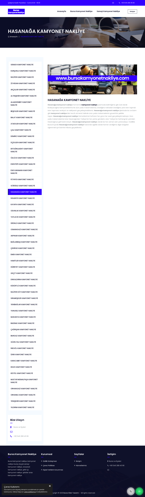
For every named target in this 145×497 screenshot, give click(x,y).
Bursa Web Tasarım (71, 493)
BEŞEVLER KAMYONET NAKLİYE (23, 111)
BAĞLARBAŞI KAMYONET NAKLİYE (24, 242)
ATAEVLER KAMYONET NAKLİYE (23, 124)
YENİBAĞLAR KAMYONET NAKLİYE (24, 304)
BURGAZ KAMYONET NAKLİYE (22, 336)
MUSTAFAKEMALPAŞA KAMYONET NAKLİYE (24, 381)
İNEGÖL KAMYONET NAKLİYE (22, 348)
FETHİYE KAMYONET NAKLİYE (22, 179)
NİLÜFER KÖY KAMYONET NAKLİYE (24, 292)
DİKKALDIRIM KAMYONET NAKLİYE (24, 279)
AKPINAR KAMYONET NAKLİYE (22, 236)
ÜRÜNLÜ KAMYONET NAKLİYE (22, 223)
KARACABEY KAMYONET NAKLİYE (24, 361)
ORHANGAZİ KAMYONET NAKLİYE (24, 388)
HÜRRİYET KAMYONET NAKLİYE (23, 267)
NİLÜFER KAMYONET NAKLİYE (22, 77)
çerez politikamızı (30, 492)
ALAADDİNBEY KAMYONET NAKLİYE (21, 103)
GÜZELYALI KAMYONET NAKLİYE (23, 342)
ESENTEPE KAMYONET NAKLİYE (23, 164)
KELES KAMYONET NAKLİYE (21, 367)
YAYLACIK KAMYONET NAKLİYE (23, 217)
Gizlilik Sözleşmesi (50, 461)
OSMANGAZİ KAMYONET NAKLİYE (24, 229)
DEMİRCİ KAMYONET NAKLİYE (22, 136)
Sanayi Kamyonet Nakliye (108, 11)
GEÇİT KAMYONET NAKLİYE (22, 273)
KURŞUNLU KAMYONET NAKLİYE (23, 71)
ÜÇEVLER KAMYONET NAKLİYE (23, 142)
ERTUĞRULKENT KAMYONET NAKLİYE (22, 150)
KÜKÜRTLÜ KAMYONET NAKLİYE (23, 286)
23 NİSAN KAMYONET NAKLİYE (23, 83)
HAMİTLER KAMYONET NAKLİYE (23, 261)
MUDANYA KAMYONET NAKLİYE (23, 317)
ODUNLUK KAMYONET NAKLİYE (23, 211)
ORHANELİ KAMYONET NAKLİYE (23, 395)
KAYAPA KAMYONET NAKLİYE (22, 204)
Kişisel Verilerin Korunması (53, 470)
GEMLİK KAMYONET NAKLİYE (22, 64)
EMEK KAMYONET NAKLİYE (21, 254)
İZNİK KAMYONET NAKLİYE (21, 354)
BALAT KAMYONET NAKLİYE (21, 117)
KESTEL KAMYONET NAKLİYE (22, 373)
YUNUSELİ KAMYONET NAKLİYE (23, 311)
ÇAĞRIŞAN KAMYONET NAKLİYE (23, 329)
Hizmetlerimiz (81, 465)
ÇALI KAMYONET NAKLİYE (21, 130)
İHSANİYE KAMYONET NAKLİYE (23, 198)
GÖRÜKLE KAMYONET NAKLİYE (23, 185)
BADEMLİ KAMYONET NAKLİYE (22, 323)
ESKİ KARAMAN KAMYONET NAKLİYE (21, 171)
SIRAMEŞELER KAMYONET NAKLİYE (24, 298)
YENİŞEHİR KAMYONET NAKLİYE (23, 401)
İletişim (132, 11)
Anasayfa (61, 11)
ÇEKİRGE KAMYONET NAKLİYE (22, 248)
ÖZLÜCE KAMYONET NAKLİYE (22, 158)
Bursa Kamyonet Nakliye (81, 11)
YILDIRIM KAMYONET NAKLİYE (22, 407)
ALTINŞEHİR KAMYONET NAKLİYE (23, 96)
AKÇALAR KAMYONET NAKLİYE (23, 89)
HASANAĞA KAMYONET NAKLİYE (24, 192)
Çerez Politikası (49, 465)
